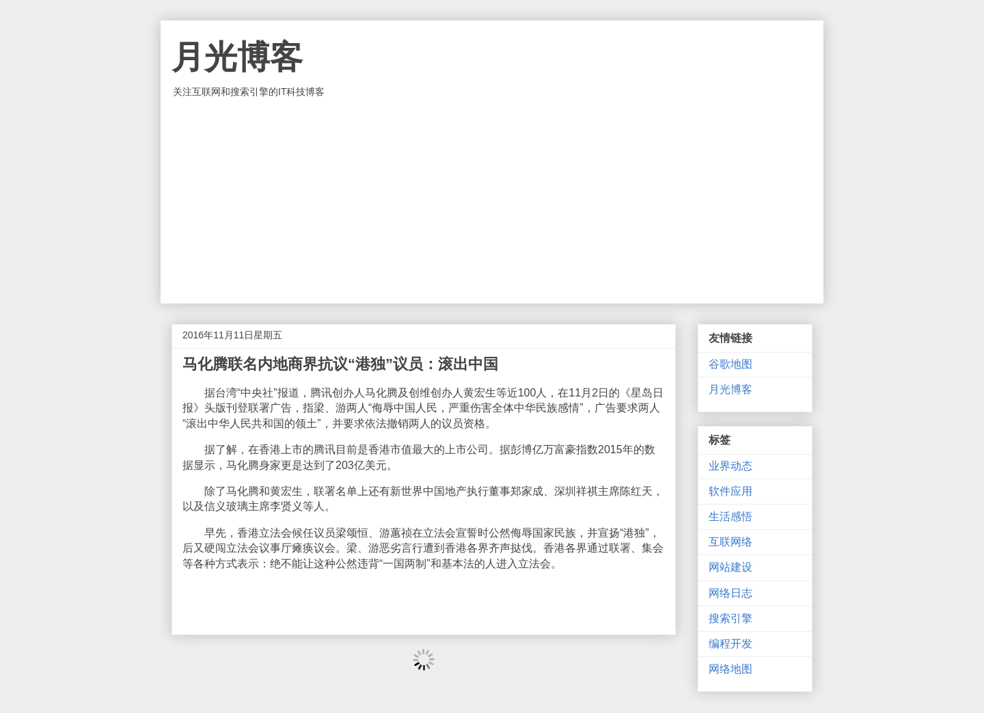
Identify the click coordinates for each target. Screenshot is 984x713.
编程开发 (730, 643)
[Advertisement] (492, 201)
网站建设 (730, 567)
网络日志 (730, 593)
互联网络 (730, 542)
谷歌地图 (730, 364)
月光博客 (237, 57)
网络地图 (730, 669)
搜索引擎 (730, 618)
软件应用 (730, 491)
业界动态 (730, 466)
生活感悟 (730, 516)
